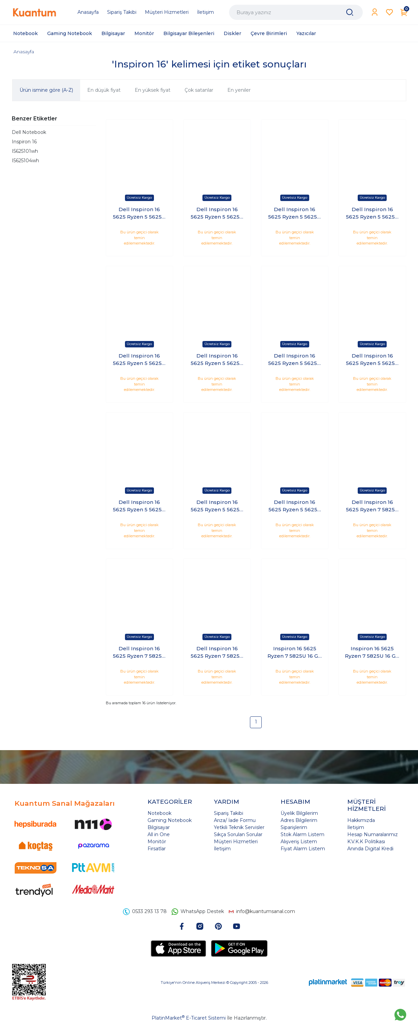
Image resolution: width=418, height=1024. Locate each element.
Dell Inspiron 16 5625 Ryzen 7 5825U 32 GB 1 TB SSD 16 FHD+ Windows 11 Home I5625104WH (372, 506)
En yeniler (239, 90)
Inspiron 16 (24, 142)
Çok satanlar (199, 90)
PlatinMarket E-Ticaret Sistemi (189, 1018)
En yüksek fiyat (152, 90)
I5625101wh (25, 151)
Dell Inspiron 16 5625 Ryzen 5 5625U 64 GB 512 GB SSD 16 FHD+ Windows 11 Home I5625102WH (294, 359)
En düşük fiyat (104, 90)
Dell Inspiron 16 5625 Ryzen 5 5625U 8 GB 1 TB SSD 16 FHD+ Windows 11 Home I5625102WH (372, 359)
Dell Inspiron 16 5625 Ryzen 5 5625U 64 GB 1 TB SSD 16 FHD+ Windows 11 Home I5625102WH (139, 359)
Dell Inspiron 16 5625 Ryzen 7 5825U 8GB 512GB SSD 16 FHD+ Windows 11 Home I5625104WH (217, 652)
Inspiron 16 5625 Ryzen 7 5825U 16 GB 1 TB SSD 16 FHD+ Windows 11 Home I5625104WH (294, 652)
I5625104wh (25, 161)
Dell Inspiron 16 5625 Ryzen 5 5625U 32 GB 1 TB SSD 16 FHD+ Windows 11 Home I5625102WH (294, 213)
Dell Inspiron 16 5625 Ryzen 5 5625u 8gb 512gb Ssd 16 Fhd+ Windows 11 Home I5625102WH (294, 506)
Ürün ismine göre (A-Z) (46, 90)
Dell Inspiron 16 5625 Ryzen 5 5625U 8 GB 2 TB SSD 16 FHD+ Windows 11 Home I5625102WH (139, 506)
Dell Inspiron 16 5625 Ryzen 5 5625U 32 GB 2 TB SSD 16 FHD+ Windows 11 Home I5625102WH (372, 213)
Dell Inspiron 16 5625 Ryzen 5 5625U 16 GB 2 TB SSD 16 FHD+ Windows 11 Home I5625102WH (217, 213)
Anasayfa (23, 52)
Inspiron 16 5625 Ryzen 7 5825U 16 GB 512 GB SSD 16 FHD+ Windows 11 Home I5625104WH (372, 652)
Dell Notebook (29, 132)
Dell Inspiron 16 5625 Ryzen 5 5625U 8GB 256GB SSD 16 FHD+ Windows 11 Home (217, 506)
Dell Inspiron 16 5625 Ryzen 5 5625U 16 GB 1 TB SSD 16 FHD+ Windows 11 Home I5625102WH (139, 213)
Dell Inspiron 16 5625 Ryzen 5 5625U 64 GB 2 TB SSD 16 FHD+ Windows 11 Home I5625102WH (217, 359)
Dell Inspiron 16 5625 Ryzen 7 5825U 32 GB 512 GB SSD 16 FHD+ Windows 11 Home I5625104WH (139, 652)
